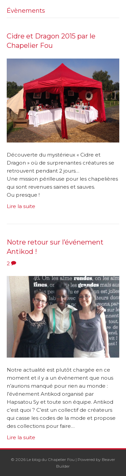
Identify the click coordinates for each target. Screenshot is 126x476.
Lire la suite (21, 206)
